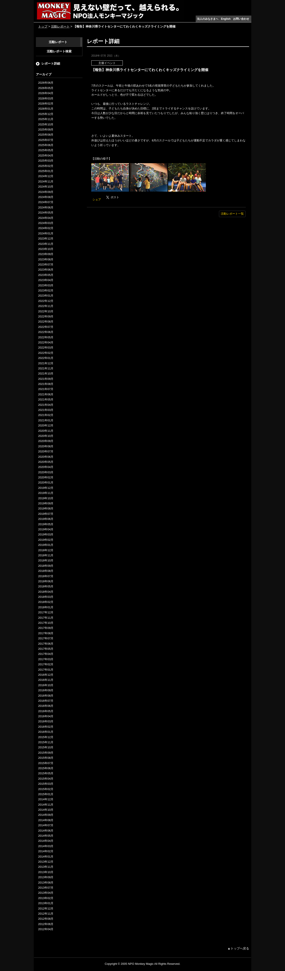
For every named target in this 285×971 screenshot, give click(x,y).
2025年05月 (45, 150)
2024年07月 (45, 202)
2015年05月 (45, 773)
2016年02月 (45, 726)
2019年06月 (45, 519)
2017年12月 (45, 612)
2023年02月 (45, 290)
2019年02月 (45, 539)
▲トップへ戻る (238, 948)
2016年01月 (45, 731)
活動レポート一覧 (232, 213)
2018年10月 (45, 560)
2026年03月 (45, 98)
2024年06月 (45, 207)
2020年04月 (45, 467)
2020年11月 (45, 430)
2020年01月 (45, 482)
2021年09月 (45, 378)
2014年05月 (45, 835)
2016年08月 (45, 695)
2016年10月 (45, 685)
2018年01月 (45, 607)
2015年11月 (45, 742)
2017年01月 (45, 669)
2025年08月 (45, 134)
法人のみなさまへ (207, 18)
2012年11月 (45, 913)
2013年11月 (45, 866)
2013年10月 (45, 872)
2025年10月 (45, 124)
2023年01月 (45, 295)
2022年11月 (45, 306)
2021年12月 (45, 363)
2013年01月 (45, 903)
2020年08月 (45, 446)
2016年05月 (45, 711)
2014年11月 (45, 804)
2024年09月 (45, 192)
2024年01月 (45, 233)
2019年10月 (45, 498)
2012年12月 (45, 908)
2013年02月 (45, 898)
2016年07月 (45, 700)
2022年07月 (45, 327)
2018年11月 (45, 555)
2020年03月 (45, 472)
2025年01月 (45, 171)
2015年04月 (45, 778)
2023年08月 (45, 259)
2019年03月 (45, 534)
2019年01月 (45, 545)
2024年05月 (45, 212)
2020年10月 (45, 436)
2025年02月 (45, 166)
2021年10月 (45, 373)
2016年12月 (45, 674)
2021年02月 (45, 415)
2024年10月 (45, 186)
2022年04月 (45, 342)
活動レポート (60, 26)
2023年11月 (45, 244)
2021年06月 (45, 394)
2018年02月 (45, 602)
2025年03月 (45, 160)
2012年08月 (45, 918)
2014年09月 (45, 814)
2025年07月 (45, 140)
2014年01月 (45, 856)
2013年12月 (45, 861)
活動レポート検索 (59, 51)
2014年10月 (45, 809)
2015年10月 (45, 747)
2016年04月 (45, 716)
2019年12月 (45, 487)
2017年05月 (45, 648)
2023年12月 (45, 238)
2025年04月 (45, 155)
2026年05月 (45, 88)
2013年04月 (45, 892)
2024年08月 (45, 197)
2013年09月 (45, 877)
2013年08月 (45, 882)
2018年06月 (45, 581)
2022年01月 (45, 358)
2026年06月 (45, 82)
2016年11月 (45, 680)
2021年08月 (45, 384)
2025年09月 (45, 129)
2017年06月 (45, 643)
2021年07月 (45, 389)
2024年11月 (45, 181)
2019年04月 (45, 529)
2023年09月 (45, 254)
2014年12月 (45, 799)
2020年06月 (45, 456)
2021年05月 (45, 399)
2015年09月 (45, 752)
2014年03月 (45, 846)
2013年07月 (45, 887)
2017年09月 (45, 628)
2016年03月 (45, 721)
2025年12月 (45, 114)
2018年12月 (45, 550)
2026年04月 (45, 93)
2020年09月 (45, 441)
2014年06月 (45, 830)
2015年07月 (45, 763)
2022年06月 (45, 332)
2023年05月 (45, 275)
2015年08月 (45, 757)
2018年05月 (45, 586)
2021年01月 (45, 420)
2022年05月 (45, 337)
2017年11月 (45, 617)
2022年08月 (45, 321)
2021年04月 (45, 404)
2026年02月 (45, 103)
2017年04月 (45, 654)
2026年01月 (45, 108)
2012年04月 (45, 929)
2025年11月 (45, 119)
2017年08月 (45, 633)
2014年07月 (45, 825)
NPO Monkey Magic (141, 963)
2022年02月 (45, 353)
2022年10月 (45, 311)
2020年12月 (45, 425)
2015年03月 (45, 783)
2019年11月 (45, 493)
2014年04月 (45, 840)
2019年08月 (45, 508)
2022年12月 (45, 301)
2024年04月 (45, 218)
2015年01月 (45, 794)
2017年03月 (45, 659)
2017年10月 (45, 622)
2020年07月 (45, 451)
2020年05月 (45, 462)
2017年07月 (45, 638)
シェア (96, 199)
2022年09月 (45, 316)
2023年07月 (45, 264)
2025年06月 (45, 145)
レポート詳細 (50, 63)
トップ (42, 26)
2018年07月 (45, 576)
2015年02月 (45, 789)
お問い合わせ (241, 18)
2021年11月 (45, 368)
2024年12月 (45, 176)
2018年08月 (45, 571)
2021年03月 (45, 410)
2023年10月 (45, 249)
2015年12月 (45, 737)
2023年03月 (45, 285)
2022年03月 (45, 347)
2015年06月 (45, 768)
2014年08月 (45, 820)
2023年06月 (45, 269)
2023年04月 (45, 280)
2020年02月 (45, 477)
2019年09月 (45, 503)
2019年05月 (45, 524)
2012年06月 (45, 924)
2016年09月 (45, 690)
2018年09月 (45, 565)
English (225, 18)
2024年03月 (45, 223)
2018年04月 (45, 591)
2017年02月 (45, 664)
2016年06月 (45, 705)
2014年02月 (45, 851)
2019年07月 (45, 513)
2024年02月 (45, 228)
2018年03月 (45, 596)
